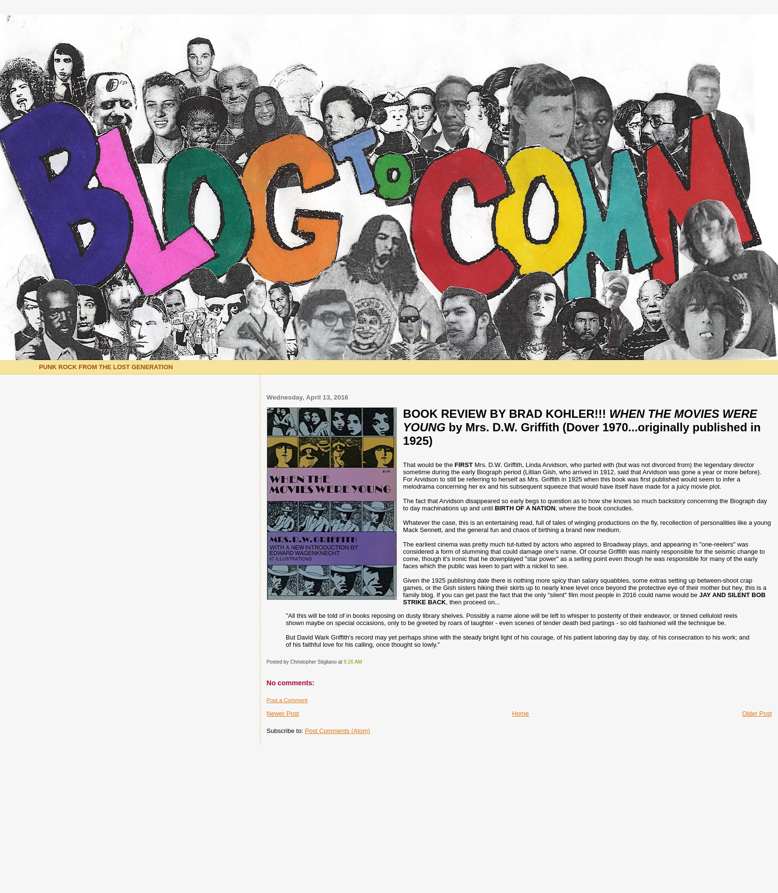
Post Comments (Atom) (337, 730)
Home (520, 713)
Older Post (757, 713)
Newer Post (283, 713)
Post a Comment (287, 700)
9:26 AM (353, 662)
